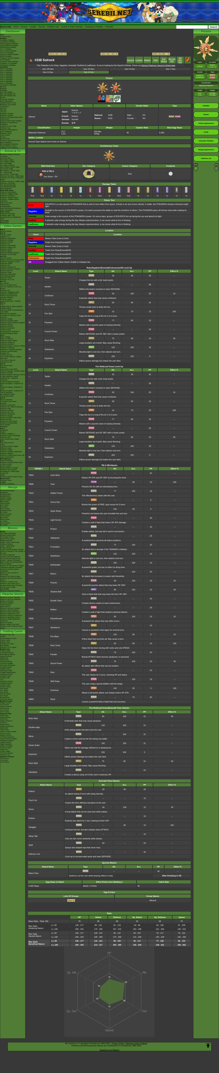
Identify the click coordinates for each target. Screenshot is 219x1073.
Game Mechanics (6, 101)
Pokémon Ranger (6, 416)
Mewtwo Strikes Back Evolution (11, 585)
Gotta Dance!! (5, 606)
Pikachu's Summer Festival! (10, 608)
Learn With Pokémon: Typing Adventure (10, 357)
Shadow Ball (55, 592)
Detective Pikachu (6, 297)
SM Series (4, 525)
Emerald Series (5, 510)
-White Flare (4, 660)
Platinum (3, 367)
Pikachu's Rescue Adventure (10, 599)
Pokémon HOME (6, 263)
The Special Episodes (8, 185)
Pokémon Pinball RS (7, 414)
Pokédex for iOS (6, 362)
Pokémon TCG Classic (8, 647)
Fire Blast (54, 636)
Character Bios (5, 158)
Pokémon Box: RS (6, 412)
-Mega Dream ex (6, 721)
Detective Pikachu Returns (9, 253)
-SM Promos (4, 708)
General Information (7, 491)
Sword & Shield (5, 258)
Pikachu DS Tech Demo (8, 421)
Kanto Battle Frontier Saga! (10, 167)
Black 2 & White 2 (6, 339)
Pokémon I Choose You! (9, 582)
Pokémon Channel (6, 410)
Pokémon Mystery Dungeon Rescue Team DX (10, 270)
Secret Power (56, 663)
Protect (53, 529)
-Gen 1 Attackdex (6, 69)
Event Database (6, 142)
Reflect (53, 609)
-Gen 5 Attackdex (6, 76)
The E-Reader (5, 425)
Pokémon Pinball (6, 450)
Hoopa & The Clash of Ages (10, 576)
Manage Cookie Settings (136, 1043)
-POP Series (4, 712)
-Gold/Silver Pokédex (7, 42)
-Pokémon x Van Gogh (8, 126)
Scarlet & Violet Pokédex (72, 27)
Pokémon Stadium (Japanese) (11, 452)
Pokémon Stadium (6, 453)
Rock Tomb (55, 645)
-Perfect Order (5, 651)
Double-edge (34, 727)
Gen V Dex (170, 69)
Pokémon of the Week (8, 105)
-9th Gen (3, 108)
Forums (24, 27)
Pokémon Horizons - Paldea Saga (12, 181)
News (2, 35)
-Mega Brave (4, 724)
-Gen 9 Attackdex (6, 83)
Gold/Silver (4, 430)
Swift (30, 845)
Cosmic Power (50, 331)
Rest (52, 672)
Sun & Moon (4, 283)
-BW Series (4, 692)
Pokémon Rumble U (7, 344)
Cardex (2, 97)
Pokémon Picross (6, 324)
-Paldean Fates (5, 676)
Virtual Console (5, 466)
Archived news (5, 36)
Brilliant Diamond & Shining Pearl (12, 260)
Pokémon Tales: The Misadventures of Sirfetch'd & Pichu (10, 217)
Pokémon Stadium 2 (7, 434)
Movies (13, 528)
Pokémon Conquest (7, 348)
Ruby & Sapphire (6, 400)
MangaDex (4, 492)
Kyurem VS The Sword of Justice (12, 566)
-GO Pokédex (5, 60)
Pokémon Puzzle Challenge (10, 435)
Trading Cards (12, 631)
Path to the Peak (6, 203)
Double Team (56, 600)
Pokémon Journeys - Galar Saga (12, 176)
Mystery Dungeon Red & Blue (11, 417)
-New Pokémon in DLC (8, 146)
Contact (33, 27)
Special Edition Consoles (9, 468)
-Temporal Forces (6, 674)
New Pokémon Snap (7, 276)
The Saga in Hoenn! (7, 165)
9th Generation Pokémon (9, 144)
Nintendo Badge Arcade (8, 333)
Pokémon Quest (6, 299)
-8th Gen (3, 110)
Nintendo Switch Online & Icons (11, 477)
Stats (155, 60)
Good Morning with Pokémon (10, 208)
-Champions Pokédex (8, 65)
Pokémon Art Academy (8, 314)
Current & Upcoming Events (10, 140)
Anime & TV (13, 151)
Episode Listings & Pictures (10, 154)
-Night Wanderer (6, 744)
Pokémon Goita (5, 480)
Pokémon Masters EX (8, 247)
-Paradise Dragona (7, 740)
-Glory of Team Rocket (8, 731)
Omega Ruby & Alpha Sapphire (11, 306)
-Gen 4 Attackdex (6, 74)
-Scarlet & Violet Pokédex (9, 62)
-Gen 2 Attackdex (6, 71)
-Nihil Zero (4, 719)
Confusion (48, 295)
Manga (12, 487)
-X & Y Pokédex (5, 49)
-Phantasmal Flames (7, 654)
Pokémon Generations (8, 192)
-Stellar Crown (5, 669)
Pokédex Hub (53, 27)
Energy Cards (5, 642)
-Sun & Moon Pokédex (8, 51)
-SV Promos (4, 705)
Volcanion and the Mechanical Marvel (11, 579)
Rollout (31, 791)
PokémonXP (4, 119)
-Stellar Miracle (5, 742)
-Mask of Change (6, 746)
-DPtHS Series (5, 694)
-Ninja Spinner (5, 717)
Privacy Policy (118, 1043)
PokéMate (4, 426)
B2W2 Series (5, 519)
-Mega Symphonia (6, 726)
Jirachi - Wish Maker (7, 546)
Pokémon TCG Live (7, 279)
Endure (31, 818)
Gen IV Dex (48, 72)
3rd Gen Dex (180, 60)
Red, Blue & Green (7, 443)
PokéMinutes (4, 205)
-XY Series (4, 690)
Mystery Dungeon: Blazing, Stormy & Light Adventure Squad (12, 375)
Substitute (32, 772)
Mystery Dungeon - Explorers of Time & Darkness (11, 391)
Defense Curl (34, 854)
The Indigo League (7, 160)
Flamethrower (56, 618)
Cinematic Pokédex (7, 99)
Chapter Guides (5, 498)
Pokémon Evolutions (7, 196)
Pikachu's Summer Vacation (10, 597)
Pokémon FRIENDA (7, 484)
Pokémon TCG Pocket (8, 254)
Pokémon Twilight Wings (9, 194)
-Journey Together (6, 663)
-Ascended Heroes (7, 653)
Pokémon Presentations (8, 130)
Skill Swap (54, 681)
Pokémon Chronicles (7, 183)
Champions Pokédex (94, 27)
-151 (1, 680)
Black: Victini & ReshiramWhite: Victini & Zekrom (11, 563)
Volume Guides (5, 500)
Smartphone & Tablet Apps (9, 471)
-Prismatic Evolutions (7, 665)
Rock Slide (49, 340)
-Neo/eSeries (5, 697)
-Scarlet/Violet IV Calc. (8, 103)
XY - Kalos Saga (6, 172)
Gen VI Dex (130, 69)
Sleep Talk (33, 836)
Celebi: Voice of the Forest (9, 542)
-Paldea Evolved (6, 683)
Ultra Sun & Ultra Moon (8, 285)
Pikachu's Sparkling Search (10, 617)
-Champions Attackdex (8, 85)
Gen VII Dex (89, 69)
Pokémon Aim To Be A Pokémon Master (11, 178)
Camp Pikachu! (5, 605)
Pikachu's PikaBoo (6, 603)
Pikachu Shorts (12, 594)
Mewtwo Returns (6, 540)
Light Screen (55, 520)
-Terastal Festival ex (7, 737)
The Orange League (7, 162)
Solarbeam (49, 349)
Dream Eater (34, 745)
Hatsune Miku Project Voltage (10, 121)
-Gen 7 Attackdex (6, 79)
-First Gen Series (6, 699)
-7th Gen (3, 112)
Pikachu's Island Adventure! (10, 612)
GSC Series (4, 505)
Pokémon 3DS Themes (8, 469)
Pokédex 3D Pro (6, 355)
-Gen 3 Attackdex (6, 72)
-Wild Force (4, 749)
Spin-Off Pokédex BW (8, 96)
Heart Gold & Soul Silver (9, 369)
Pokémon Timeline (6, 114)
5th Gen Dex (171, 60)
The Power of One (6, 537)
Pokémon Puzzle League (9, 446)
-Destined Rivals (6, 662)
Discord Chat (4, 139)
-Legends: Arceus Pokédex (10, 58)
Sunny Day (55, 502)
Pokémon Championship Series (11, 117)
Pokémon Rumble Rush (8, 294)
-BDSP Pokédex (6, 56)
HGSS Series (5, 516)
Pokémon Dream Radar (8, 340)
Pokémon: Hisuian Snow (9, 197)
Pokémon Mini (5, 437)
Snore (31, 809)
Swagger (32, 827)
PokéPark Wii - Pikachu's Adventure (9, 379)
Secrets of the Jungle (7, 587)
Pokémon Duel (5, 330)
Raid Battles (4, 645)
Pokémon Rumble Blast (8, 351)
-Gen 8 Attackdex (6, 81)
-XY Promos (4, 710)
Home (16, 27)
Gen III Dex (89, 72)
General (130, 60)
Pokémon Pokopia (6, 240)
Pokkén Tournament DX (8, 296)
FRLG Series (4, 509)
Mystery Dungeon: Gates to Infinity (12, 346)
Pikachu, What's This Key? (9, 624)
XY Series (3, 521)
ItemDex (3, 87)
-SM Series (4, 688)
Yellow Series (5, 503)
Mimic (31, 736)
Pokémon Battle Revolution (10, 382)
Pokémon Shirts (6, 133)
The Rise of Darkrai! (7, 555)
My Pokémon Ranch (7, 394)
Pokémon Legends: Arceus (10, 262)
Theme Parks (5, 135)
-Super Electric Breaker (8, 739)
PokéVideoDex (5, 206)
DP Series (3, 512)
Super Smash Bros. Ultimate (10, 301)
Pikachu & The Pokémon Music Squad (11, 627)
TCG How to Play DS (7, 360)
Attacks (147, 60)
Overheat (54, 690)
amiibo (2, 475)
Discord (42, 27)
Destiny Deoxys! (6, 548)
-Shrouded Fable (6, 671)
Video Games (13, 225)
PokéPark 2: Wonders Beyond (11, 349)
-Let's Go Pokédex (6, 53)
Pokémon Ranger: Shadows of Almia (11, 388)
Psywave (48, 322)
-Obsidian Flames (6, 681)
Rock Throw (49, 304)
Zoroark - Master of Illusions (10, 560)
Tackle (47, 278)
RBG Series (4, 501)
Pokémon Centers (6, 115)
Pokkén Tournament (7, 328)
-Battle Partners (5, 735)
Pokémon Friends (6, 242)
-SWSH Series (5, 687)
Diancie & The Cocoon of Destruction (9, 573)
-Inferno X (3, 723)
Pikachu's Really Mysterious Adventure (10, 620)
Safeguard (54, 538)
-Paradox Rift (5, 678)
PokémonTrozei (5, 419)
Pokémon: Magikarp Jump (9, 292)
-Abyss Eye (4, 715)
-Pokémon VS (5, 755)
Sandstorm (55, 627)
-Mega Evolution (6, 656)
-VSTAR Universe (6, 753)
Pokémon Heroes (6, 544)
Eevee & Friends (6, 623)
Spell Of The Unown (7, 539)
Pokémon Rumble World (9, 321)
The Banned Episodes (8, 187)
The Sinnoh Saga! (6, 169)
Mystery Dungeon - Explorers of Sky (11, 384)
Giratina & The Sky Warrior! (10, 557)
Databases (13, 31)
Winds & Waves (5, 231)
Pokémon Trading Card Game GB (12, 455)
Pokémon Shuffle (6, 319)
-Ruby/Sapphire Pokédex (9, 44)
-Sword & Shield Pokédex (9, 54)
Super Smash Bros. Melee (9, 439)
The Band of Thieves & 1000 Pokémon (10, 316)
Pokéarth (109, 27)
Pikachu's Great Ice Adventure (11, 615)
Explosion (48, 358)
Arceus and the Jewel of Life (10, 558)
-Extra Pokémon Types (8, 638)
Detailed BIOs (5, 496)
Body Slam (33, 718)
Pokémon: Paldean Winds (9, 199)
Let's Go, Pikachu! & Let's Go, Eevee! (11, 287)
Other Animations (6, 210)
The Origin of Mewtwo (8, 533)
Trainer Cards (5, 640)
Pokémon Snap (5, 448)
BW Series (4, 517)
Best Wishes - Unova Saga (10, 171)
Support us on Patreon (109, 1050)
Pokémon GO (5, 244)
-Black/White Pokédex (8, 47)
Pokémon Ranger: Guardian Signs (12, 371)
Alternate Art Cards (7, 644)
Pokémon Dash (5, 409)
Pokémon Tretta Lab (7, 342)
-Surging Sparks (6, 667)
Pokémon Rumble (6, 373)
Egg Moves (164, 60)
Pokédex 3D (4, 353)
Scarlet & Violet (5, 235)
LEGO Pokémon (6, 131)
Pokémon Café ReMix (8, 245)
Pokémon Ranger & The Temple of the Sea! (12, 552)
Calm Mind (55, 475)
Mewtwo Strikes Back (8, 535)
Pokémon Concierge (7, 214)
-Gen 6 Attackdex (6, 78)
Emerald (3, 403)
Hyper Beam (55, 511)
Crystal (2, 432)
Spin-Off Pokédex (6, 92)
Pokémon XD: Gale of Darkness (11, 407)
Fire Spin (48, 313)
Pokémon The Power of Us (9, 583)
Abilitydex (3, 90)
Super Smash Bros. (7, 457)
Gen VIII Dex (48, 69)
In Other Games (6, 464)
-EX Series (4, 696)
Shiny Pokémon (5, 188)
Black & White (5, 337)
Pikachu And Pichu (7, 601)
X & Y (2, 305)
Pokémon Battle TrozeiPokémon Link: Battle (11, 311)
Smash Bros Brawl (6, 396)
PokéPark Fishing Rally (8, 423)
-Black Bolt (4, 658)
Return (53, 574)
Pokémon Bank (5, 308)
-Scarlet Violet (5, 685)
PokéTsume (4, 222)
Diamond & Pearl (6, 366)
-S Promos (4, 760)
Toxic (52, 484)
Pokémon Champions (8, 238)
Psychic (53, 583)
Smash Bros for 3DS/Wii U (9, 331)
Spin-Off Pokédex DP (7, 94)
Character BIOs (5, 494)
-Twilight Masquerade (8, 672)
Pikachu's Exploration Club (9, 614)
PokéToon (3, 201)
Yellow (2, 444)
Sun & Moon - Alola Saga (9, 174)
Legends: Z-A (5, 236)
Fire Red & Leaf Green (8, 401)
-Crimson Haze (5, 748)
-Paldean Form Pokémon (9, 148)
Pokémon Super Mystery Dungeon (12, 322)
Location (139, 60)
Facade (53, 654)
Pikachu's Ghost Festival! (9, 610)
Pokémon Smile (5, 272)
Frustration (55, 547)
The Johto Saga (6, 163)
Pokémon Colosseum (8, 405)
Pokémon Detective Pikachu (10, 591)
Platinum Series (5, 514)
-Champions (4, 106)
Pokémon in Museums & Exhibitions (9, 123)
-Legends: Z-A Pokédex (8, 63)
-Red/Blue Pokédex (7, 40)
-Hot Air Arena (5, 733)
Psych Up (32, 800)
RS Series (4, 507)
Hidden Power (56, 493)
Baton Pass (33, 873)
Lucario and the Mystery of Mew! (11, 549)
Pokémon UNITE (6, 249)
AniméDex (4, 156)
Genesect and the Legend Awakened (9, 570)
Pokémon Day (5, 128)
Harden (47, 287)
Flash (52, 699)
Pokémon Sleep (6, 251)
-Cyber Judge (5, 751)
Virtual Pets (4, 473)
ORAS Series (5, 523)
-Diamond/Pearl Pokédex (9, 45)
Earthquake (55, 565)
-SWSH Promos (6, 706)
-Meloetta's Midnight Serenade (11, 567)
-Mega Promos (5, 703)
